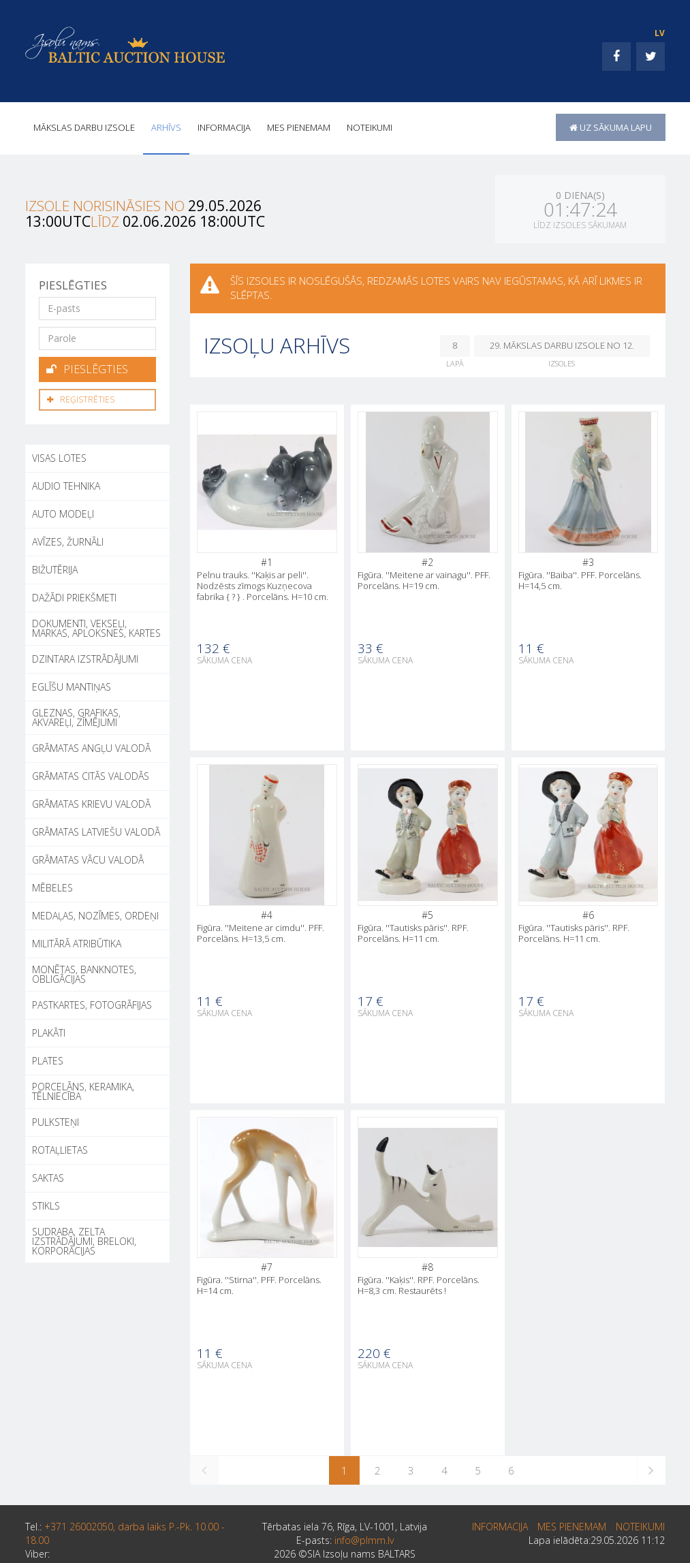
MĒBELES (52, 887)
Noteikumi (369, 127)
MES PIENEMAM (298, 127)
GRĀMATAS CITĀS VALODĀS (90, 776)
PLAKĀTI (48, 1032)
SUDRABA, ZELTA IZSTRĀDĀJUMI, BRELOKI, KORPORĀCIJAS (84, 1241)
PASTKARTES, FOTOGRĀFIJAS (92, 1004)
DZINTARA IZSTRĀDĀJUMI (85, 658)
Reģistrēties (80, 399)
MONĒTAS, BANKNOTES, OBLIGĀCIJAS (84, 974)
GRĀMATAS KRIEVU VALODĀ (91, 804)
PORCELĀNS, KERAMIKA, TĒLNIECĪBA (83, 1091)
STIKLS (46, 1205)
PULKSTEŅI (55, 1122)
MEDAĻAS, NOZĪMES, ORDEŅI (95, 915)
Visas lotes (59, 458)
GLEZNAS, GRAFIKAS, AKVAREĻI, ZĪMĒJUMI (76, 717)
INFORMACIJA (224, 127)
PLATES (47, 1060)
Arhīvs (166, 127)
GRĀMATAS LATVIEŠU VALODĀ (96, 831)
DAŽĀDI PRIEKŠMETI (74, 597)
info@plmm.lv (364, 1540)
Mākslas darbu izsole (84, 127)
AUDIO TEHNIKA (66, 485)
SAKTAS (48, 1177)
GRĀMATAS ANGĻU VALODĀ (91, 748)
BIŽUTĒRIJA (55, 569)
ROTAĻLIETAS (60, 1149)
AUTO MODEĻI (63, 513)
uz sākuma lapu (610, 127)
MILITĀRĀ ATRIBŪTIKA (76, 943)
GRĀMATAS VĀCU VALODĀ (88, 859)
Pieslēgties (87, 369)
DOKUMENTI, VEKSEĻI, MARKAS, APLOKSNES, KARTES (96, 628)
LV (660, 33)
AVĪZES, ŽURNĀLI (68, 541)
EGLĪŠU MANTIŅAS (71, 686)
